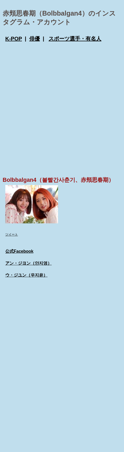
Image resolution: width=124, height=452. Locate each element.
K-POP (13, 39)
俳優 (34, 39)
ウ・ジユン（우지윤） (26, 275)
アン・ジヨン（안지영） (28, 263)
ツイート (11, 234)
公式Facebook (19, 251)
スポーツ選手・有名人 (75, 39)
